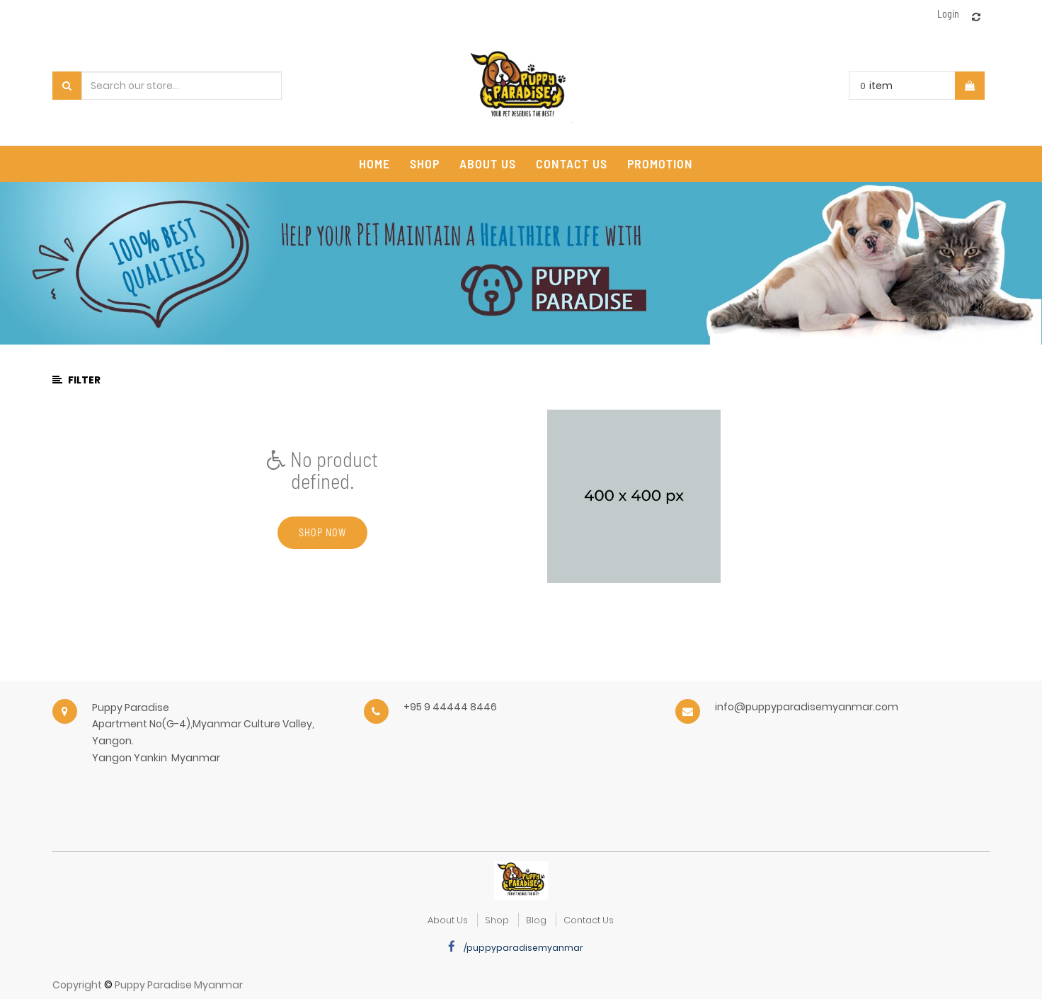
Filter (76, 380)
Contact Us (588, 920)
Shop (497, 920)
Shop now (322, 532)
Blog (536, 920)
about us (448, 920)
